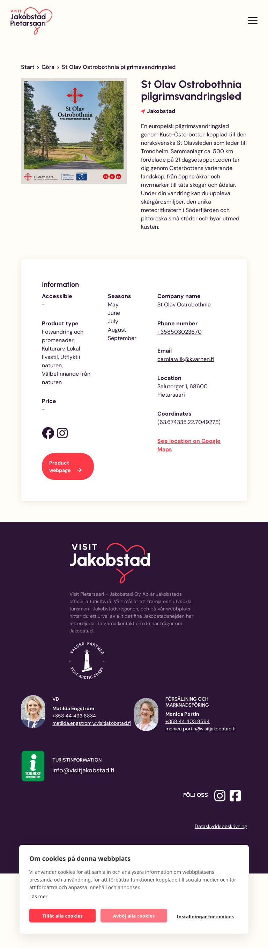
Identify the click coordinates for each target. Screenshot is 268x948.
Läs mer (38, 896)
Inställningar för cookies (205, 916)
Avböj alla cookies (134, 916)
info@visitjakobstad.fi (83, 770)
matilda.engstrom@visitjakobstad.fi (91, 723)
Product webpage (60, 466)
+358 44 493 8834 (74, 716)
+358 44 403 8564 (187, 721)
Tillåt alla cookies (63, 916)
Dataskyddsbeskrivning (221, 826)
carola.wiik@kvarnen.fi (185, 359)
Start (28, 67)
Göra (48, 67)
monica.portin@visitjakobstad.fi (200, 729)
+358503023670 (179, 331)
